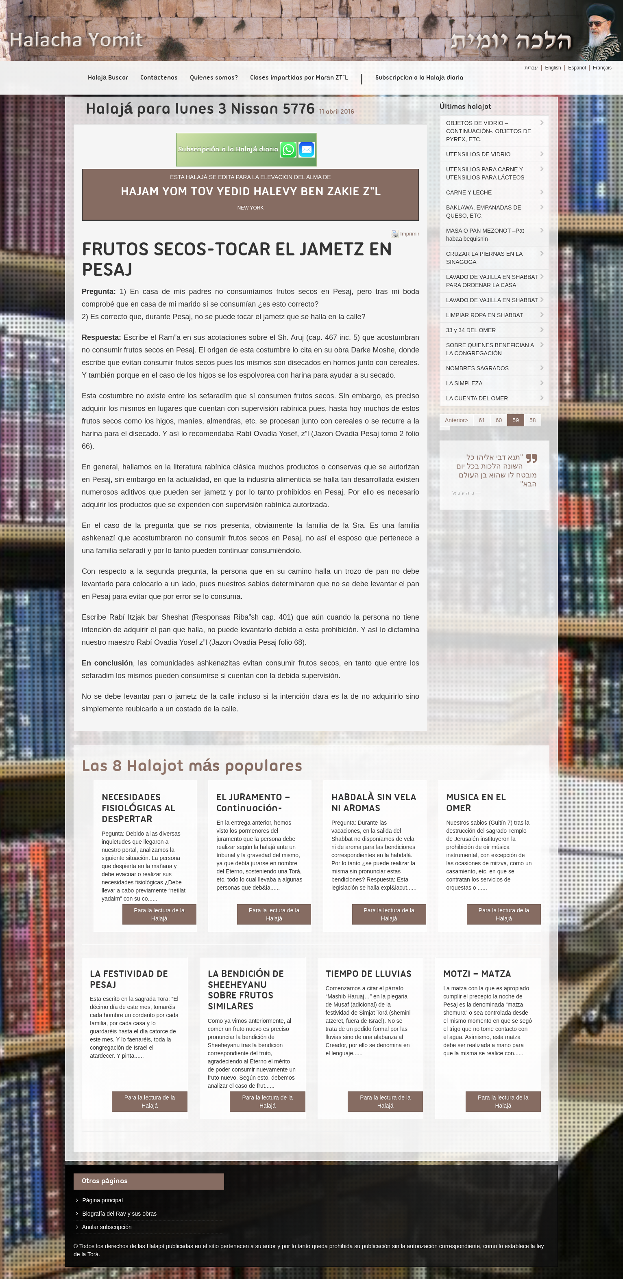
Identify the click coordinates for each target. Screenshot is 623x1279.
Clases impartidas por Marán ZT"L (299, 78)
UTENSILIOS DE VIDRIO (495, 154)
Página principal (102, 1200)
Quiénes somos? (214, 78)
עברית (531, 68)
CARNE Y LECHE (495, 192)
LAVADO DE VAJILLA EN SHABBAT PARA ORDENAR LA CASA (495, 281)
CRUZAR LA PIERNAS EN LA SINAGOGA (495, 258)
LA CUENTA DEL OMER (495, 398)
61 (482, 420)
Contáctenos (159, 78)
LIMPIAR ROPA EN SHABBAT (495, 315)
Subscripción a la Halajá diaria (419, 78)
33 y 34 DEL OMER (495, 330)
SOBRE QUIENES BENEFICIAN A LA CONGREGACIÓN (495, 349)
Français (602, 68)
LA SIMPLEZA (495, 383)
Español (577, 68)
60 (499, 420)
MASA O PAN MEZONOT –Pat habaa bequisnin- (495, 234)
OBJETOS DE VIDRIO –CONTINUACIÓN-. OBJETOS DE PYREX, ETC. (495, 131)
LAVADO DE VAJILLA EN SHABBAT (495, 300)
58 (532, 420)
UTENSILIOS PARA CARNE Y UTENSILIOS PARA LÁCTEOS (495, 173)
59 (515, 420)
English (553, 68)
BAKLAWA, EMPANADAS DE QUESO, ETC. (495, 211)
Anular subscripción (107, 1227)
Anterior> (456, 420)
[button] (246, 149)
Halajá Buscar (108, 78)
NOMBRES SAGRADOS (495, 368)
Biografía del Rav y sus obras (119, 1213)
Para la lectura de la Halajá (159, 914)
